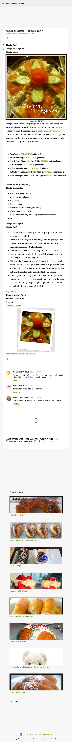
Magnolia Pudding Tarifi (18, 591)
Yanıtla (16, 381)
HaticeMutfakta (20, 385)
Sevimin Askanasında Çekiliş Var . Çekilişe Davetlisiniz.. (29, 667)
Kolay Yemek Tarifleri (15, 4)
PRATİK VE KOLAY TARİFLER (15, 354)
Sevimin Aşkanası (13, 306)
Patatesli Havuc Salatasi (18, 642)
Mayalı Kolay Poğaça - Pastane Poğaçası (24, 540)
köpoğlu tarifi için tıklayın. (48, 131)
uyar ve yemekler (20, 397)
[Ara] (69, 3)
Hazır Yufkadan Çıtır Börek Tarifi (22, 616)
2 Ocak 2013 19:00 (35, 397)
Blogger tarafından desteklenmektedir (36, 734)
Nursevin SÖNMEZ (21, 372)
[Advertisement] (36, 468)
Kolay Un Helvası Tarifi (18, 692)
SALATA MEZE (30, 354)
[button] (7, 38)
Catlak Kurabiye (15, 566)
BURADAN (25, 154)
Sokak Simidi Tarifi (16, 515)
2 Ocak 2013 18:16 (35, 372)
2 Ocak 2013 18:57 (33, 385)
